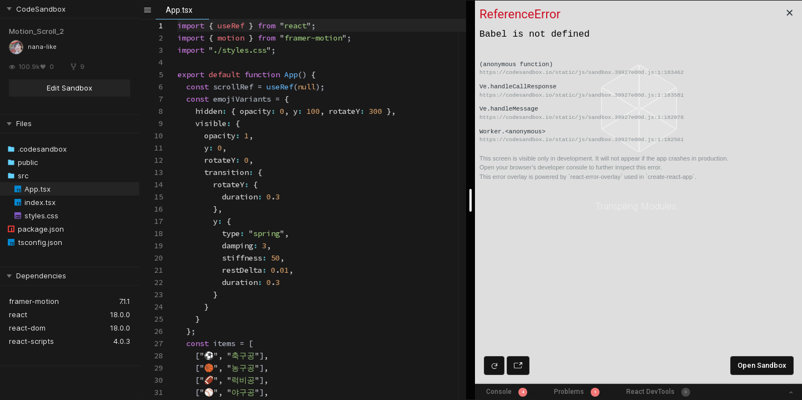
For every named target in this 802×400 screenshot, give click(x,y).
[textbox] (177, 19)
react (18, 314)
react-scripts (31, 341)
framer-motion (34, 301)
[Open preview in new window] (518, 365)
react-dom (27, 327)
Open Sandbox (761, 365)
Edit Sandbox (69, 87)
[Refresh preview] (494, 365)
